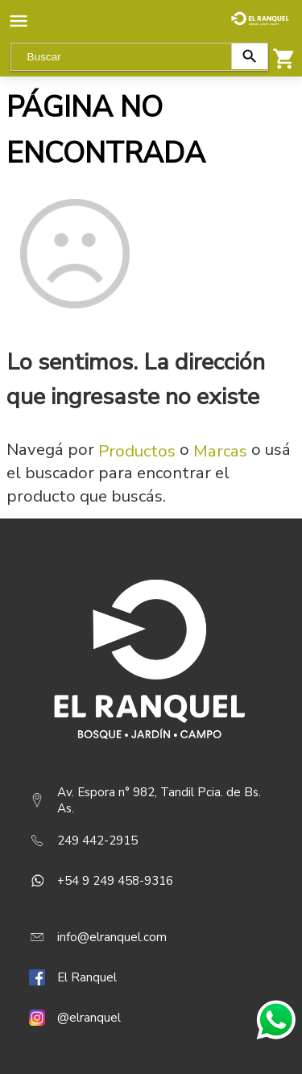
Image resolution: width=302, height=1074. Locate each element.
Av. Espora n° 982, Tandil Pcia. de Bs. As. (159, 800)
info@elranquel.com (112, 937)
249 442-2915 (97, 840)
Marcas (220, 451)
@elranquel (89, 1018)
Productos (137, 451)
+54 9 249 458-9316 (115, 881)
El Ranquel (87, 977)
